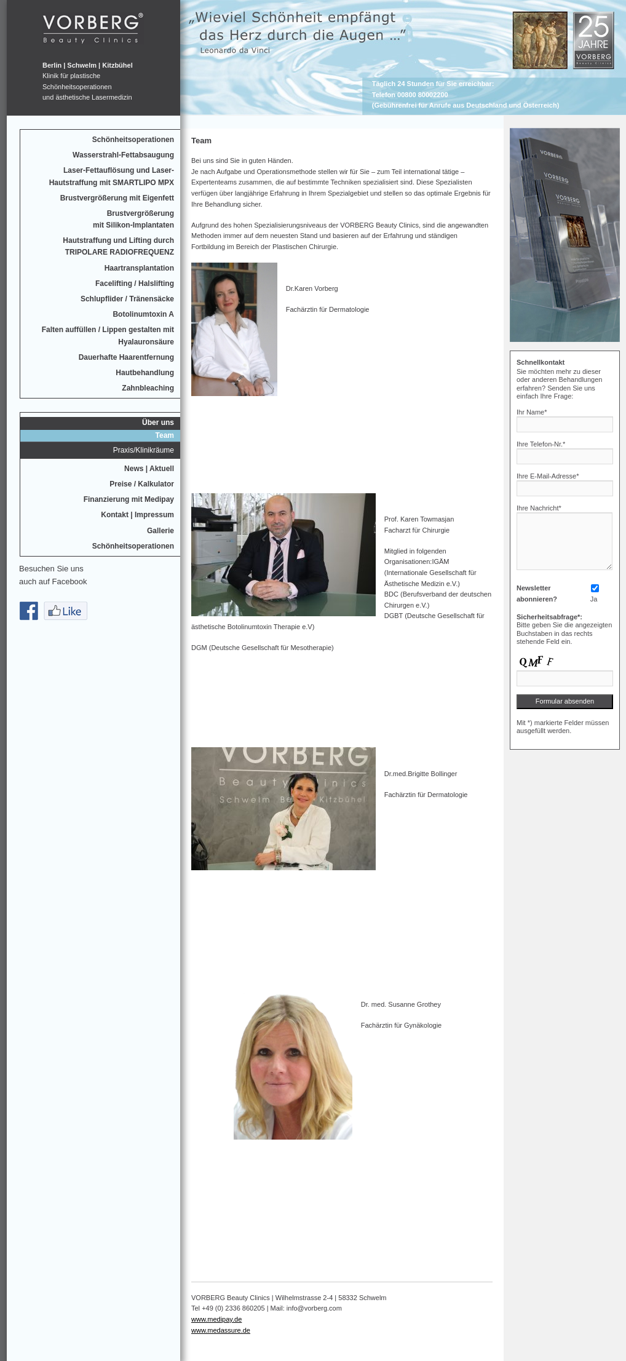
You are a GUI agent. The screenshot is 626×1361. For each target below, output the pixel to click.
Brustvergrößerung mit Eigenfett (117, 198)
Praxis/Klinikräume (143, 450)
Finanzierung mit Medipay (129, 499)
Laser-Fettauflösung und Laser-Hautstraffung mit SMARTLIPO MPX (111, 176)
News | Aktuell (149, 468)
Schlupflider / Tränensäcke (127, 299)
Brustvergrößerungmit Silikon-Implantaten (133, 219)
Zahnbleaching (148, 388)
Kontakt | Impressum (137, 514)
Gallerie (160, 530)
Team (165, 435)
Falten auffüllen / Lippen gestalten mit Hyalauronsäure (108, 335)
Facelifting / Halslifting (134, 283)
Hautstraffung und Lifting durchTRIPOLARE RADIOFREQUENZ (118, 246)
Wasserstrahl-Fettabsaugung (123, 155)
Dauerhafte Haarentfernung (126, 357)
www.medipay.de (216, 1319)
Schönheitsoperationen (133, 139)
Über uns (158, 422)
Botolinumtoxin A (143, 314)
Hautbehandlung (145, 372)
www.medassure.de (220, 1330)
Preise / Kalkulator (141, 484)
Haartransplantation (139, 268)
